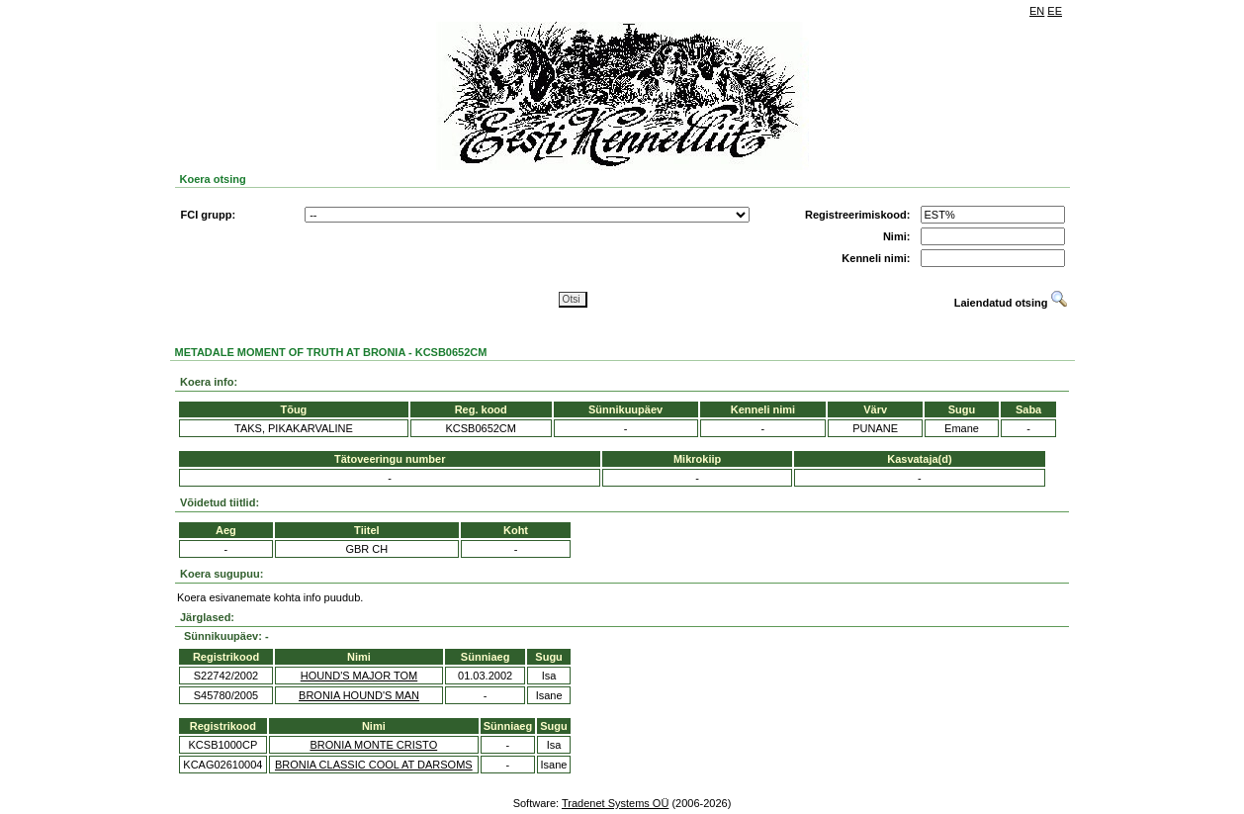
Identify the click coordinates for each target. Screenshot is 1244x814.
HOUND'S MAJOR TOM (359, 675)
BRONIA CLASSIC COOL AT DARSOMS (374, 764)
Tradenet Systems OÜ (615, 803)
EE (1054, 11)
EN (1036, 11)
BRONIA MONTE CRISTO (373, 745)
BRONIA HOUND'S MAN (359, 695)
